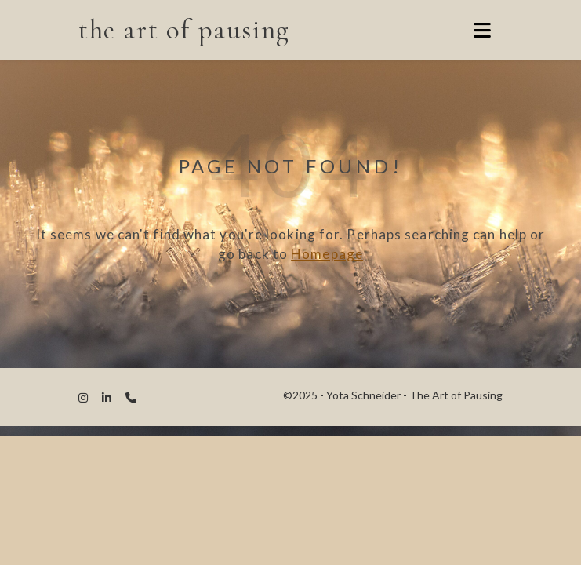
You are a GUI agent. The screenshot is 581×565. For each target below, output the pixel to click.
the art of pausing (184, 29)
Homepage (327, 254)
